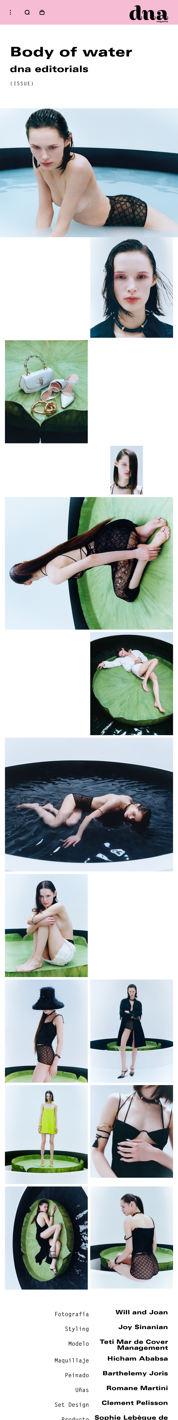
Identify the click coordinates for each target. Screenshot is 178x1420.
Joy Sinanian (143, 1327)
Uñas (82, 1390)
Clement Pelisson (135, 1403)
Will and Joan (142, 1312)
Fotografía (71, 1314)
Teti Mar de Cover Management (134, 1345)
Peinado (77, 1375)
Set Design (71, 1404)
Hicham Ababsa (137, 1358)
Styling (77, 1329)
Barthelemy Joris (135, 1373)
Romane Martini (137, 1388)
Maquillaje (71, 1360)
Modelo (78, 1343)
